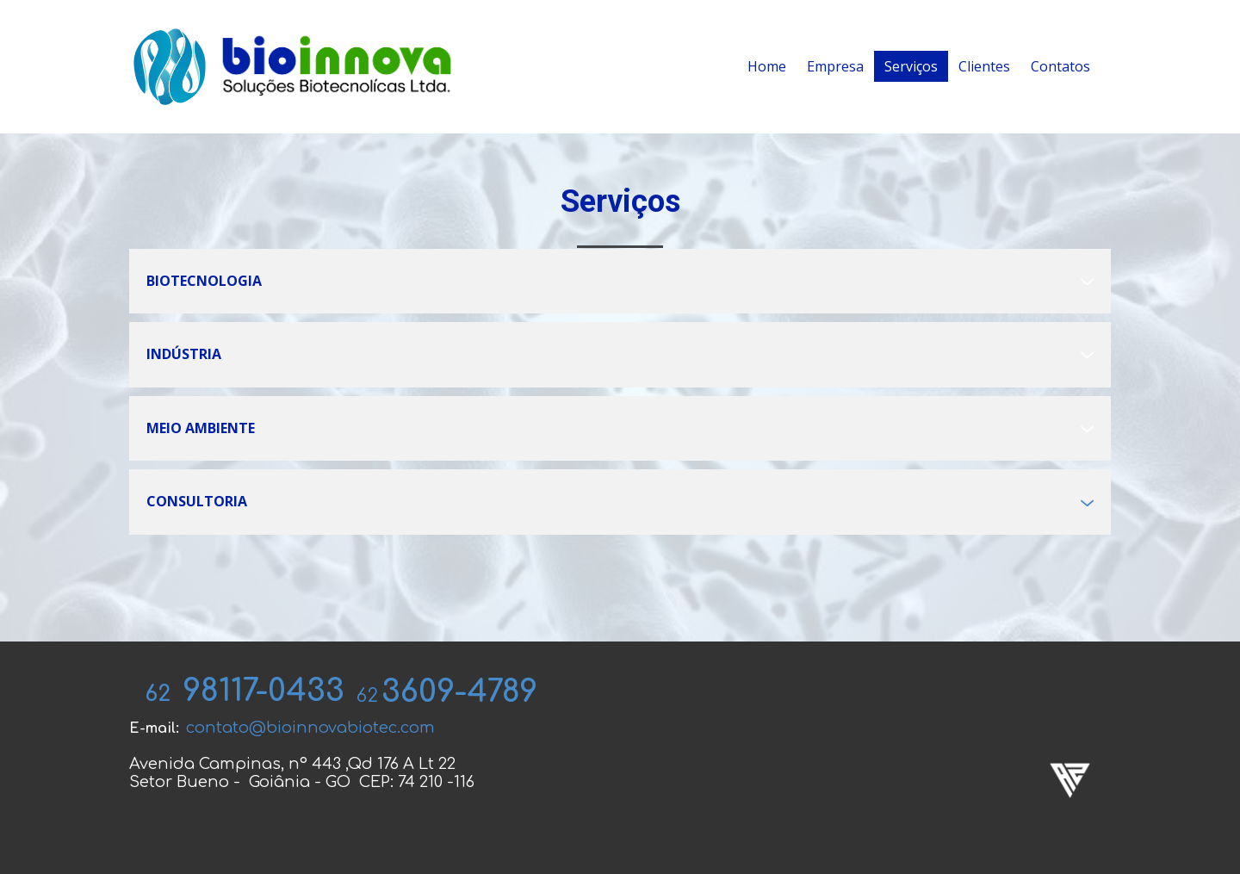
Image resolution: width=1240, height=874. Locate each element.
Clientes (984, 66)
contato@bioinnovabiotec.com (310, 727)
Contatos (1060, 66)
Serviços (911, 66)
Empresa (835, 66)
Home (766, 66)
